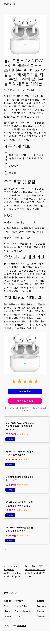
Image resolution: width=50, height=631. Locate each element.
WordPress (21, 625)
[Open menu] (44, 4)
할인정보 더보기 (25, 401)
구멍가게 (30, 90)
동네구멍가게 (9, 4)
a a (22, 90)
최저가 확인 (25, 391)
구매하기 (10, 439)
